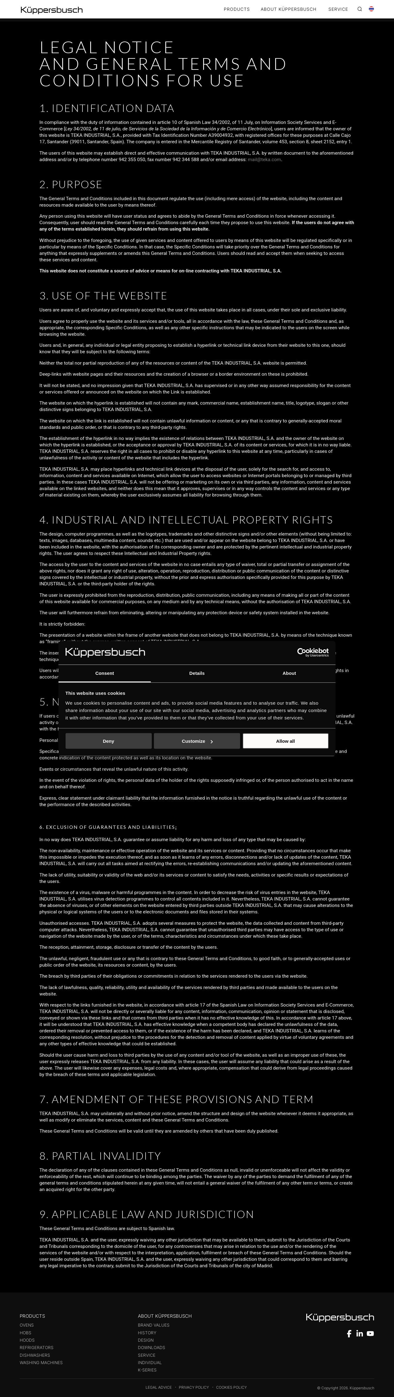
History (147, 1332)
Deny (108, 741)
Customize (197, 741)
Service (146, 1355)
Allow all (285, 741)
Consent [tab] (104, 672)
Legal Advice (159, 1387)
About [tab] (289, 672)
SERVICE (338, 9)
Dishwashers (35, 1355)
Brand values (154, 1325)
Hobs (25, 1332)
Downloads (151, 1347)
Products (237, 9)
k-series (147, 1369)
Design (146, 1340)
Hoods (27, 1340)
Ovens (27, 1325)
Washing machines (41, 1362)
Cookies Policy (231, 1387)
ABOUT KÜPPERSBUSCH (288, 9)
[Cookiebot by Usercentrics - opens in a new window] (302, 652)
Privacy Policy (194, 1387)
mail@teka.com (264, 159)
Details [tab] (197, 672)
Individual (150, 1362)
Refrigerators (37, 1347)
